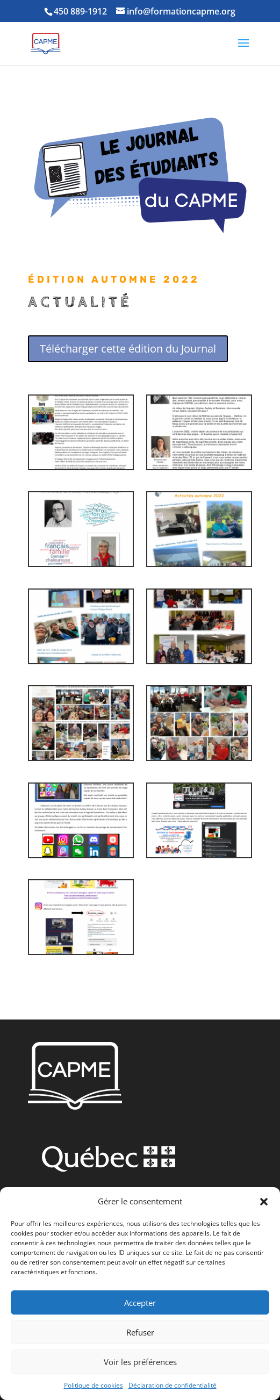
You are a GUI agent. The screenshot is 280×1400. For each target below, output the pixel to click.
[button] (264, 1201)
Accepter (140, 1302)
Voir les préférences (140, 1361)
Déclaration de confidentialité (172, 1385)
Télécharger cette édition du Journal (128, 348)
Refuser (140, 1332)
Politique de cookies (93, 1385)
